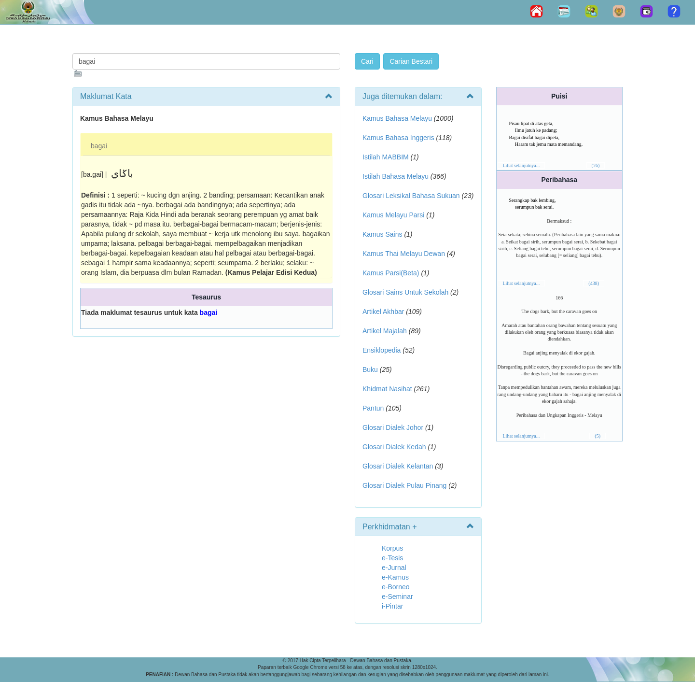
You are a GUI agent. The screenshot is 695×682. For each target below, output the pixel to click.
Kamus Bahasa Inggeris (398, 138)
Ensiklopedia (381, 350)
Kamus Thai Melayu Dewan (403, 253)
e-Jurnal (394, 567)
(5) (597, 436)
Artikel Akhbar (383, 311)
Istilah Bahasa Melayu (395, 176)
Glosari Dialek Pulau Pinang (404, 485)
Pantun (373, 408)
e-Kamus (395, 577)
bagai (99, 146)
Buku (370, 369)
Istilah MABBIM (385, 157)
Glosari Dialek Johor (392, 427)
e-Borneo (396, 587)
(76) (596, 165)
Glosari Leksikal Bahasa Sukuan (411, 195)
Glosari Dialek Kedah (394, 447)
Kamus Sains (382, 234)
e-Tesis (392, 558)
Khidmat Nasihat (387, 389)
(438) (593, 283)
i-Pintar (392, 606)
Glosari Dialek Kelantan (397, 466)
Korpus (392, 548)
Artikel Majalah (384, 331)
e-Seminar (397, 596)
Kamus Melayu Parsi (393, 215)
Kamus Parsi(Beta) (390, 273)
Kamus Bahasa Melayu (398, 118)
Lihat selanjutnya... (521, 165)
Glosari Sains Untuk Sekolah (405, 292)
